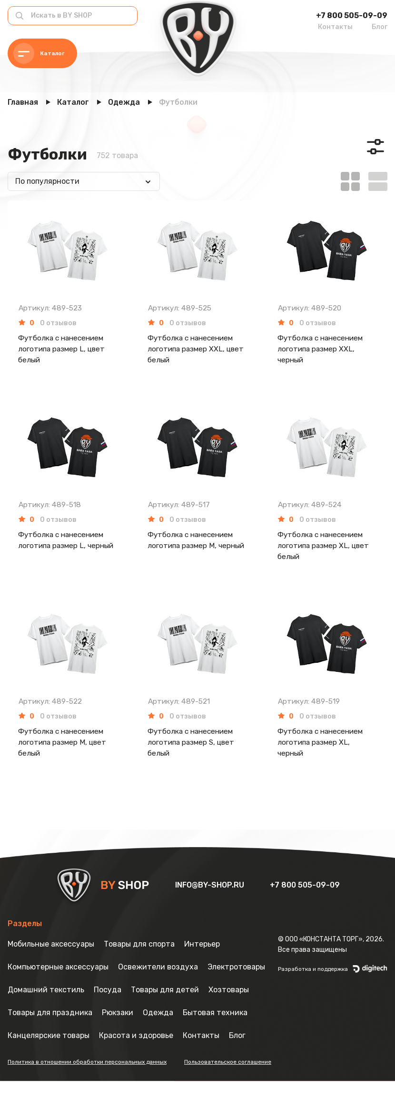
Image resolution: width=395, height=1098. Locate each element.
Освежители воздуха (158, 983)
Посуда (107, 1006)
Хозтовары (228, 1006)
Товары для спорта (139, 960)
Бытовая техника (215, 1029)
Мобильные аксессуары (51, 960)
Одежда (158, 1029)
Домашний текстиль (46, 1006)
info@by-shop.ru (210, 901)
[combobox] (84, 181)
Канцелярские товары (48, 1052)
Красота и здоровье (136, 1052)
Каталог (40, 53)
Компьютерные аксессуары (58, 983)
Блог (379, 27)
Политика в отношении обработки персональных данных (87, 1078)
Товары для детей (165, 1006)
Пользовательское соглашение (227, 1078)
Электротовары (236, 983)
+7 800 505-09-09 (351, 15)
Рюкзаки (117, 1029)
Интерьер (202, 960)
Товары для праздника (50, 1029)
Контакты (335, 27)
